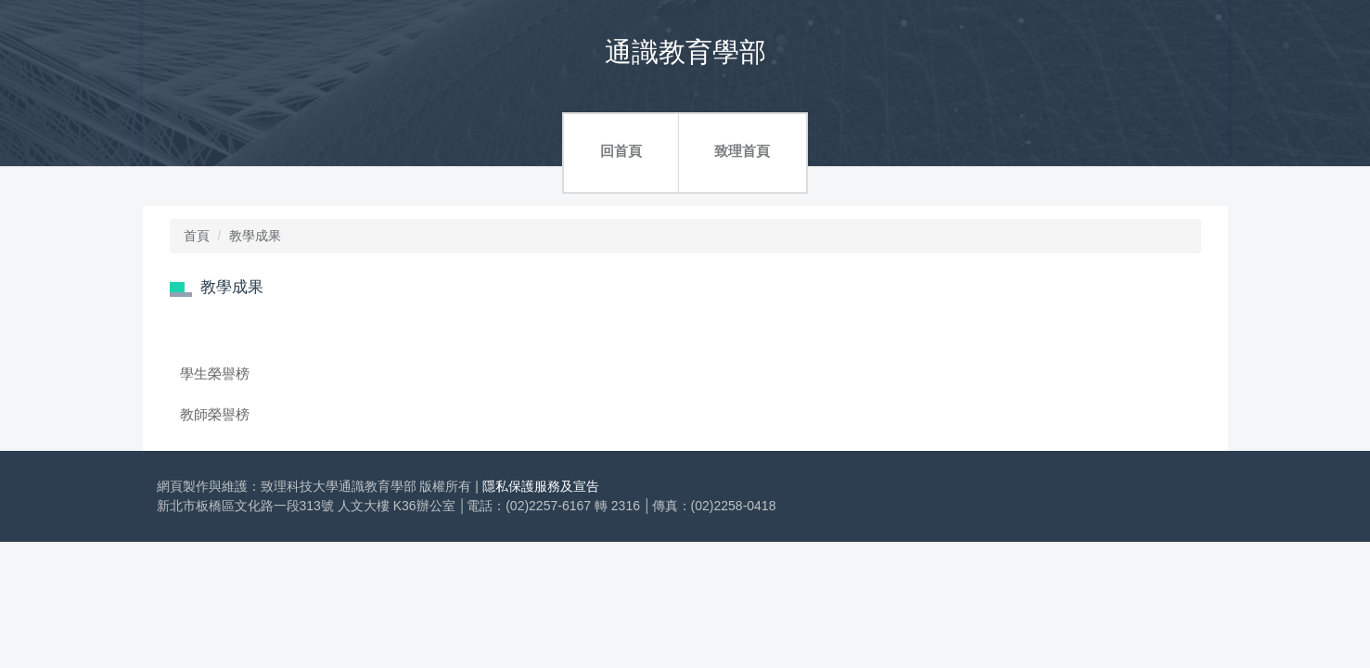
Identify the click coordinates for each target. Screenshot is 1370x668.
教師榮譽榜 (215, 414)
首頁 (197, 235)
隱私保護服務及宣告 (540, 486)
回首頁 (621, 151)
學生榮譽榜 (215, 373)
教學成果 (255, 235)
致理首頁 (742, 151)
